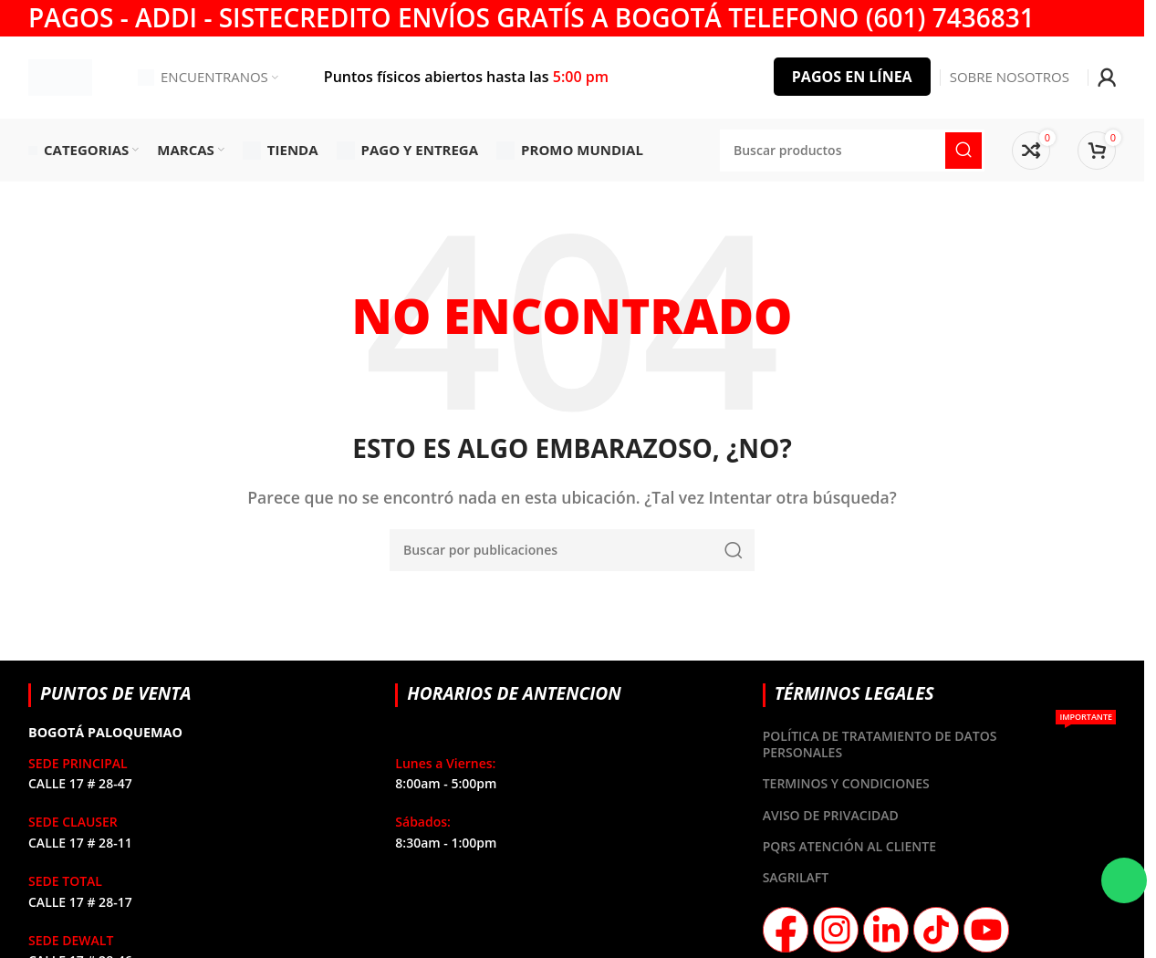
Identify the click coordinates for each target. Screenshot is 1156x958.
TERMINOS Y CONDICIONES (846, 784)
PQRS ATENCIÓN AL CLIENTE (849, 846)
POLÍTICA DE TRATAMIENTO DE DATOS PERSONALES (939, 742)
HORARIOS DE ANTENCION (514, 694)
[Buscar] (572, 550)
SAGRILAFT (796, 878)
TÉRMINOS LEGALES (854, 694)
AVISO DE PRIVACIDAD (831, 815)
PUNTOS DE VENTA (116, 694)
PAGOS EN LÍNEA (852, 77)
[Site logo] (60, 76)
